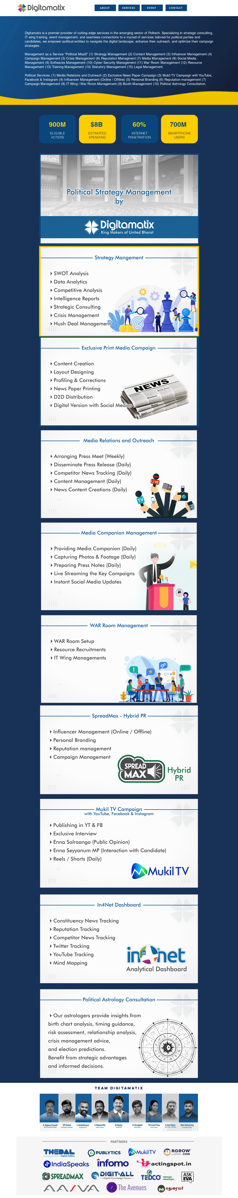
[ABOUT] (105, 8)
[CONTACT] (176, 8)
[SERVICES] (129, 8)
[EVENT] (152, 8)
